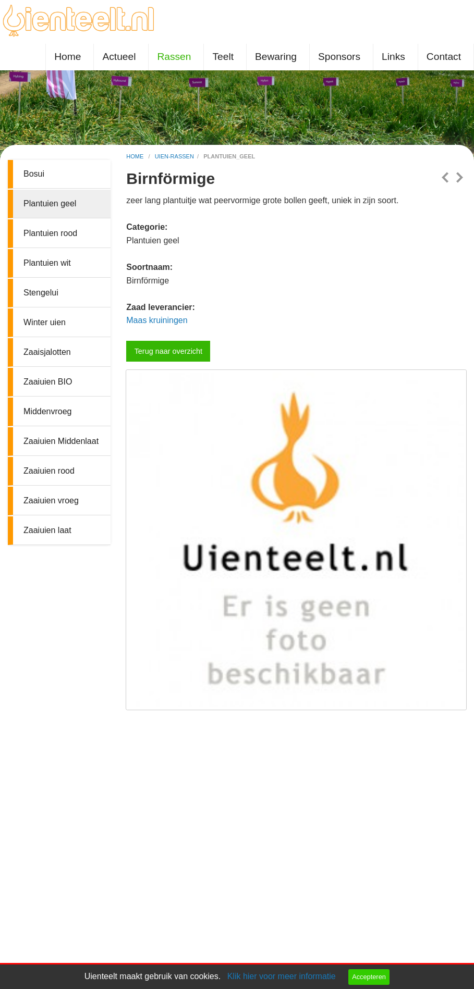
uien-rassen (174, 156)
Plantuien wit (47, 262)
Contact (444, 56)
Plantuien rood (50, 233)
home (135, 156)
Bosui (33, 173)
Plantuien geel (49, 203)
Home (67, 56)
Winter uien (44, 322)
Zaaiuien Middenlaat (61, 441)
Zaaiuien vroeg (51, 500)
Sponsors (339, 56)
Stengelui (40, 292)
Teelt (223, 56)
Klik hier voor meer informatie (281, 976)
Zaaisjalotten (47, 352)
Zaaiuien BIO (47, 381)
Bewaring (276, 56)
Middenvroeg (47, 411)
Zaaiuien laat (47, 530)
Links (393, 56)
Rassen (174, 56)
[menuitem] (69, 57)
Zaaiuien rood (49, 470)
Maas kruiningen (156, 320)
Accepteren (369, 977)
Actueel (119, 56)
